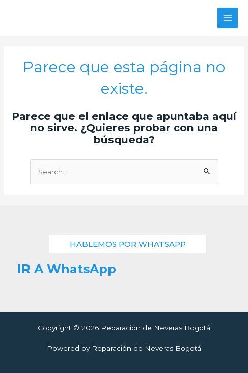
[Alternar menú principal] (227, 18)
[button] (127, 244)
